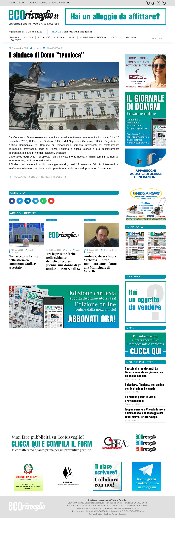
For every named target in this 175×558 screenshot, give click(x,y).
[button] (12, 201)
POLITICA (28, 37)
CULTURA (59, 37)
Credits (122, 514)
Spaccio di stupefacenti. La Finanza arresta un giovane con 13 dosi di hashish (144, 372)
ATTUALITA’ (44, 37)
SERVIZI (115, 37)
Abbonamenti (16, 3)
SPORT (71, 37)
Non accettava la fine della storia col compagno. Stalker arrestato (23, 261)
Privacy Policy (95, 514)
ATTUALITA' (89, 220)
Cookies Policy (110, 514)
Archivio (131, 37)
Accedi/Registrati (61, 3)
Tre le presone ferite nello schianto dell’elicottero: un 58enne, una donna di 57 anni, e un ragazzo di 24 (63, 261)
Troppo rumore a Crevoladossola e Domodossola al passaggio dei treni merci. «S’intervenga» (145, 413)
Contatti (16, 40)
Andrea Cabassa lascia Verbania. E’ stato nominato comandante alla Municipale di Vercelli (100, 263)
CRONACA (14, 37)
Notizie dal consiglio (93, 37)
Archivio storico (37, 3)
